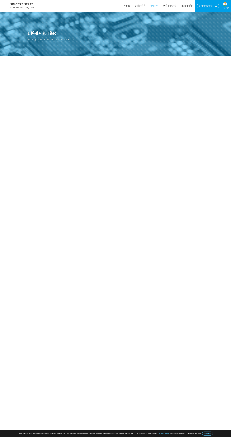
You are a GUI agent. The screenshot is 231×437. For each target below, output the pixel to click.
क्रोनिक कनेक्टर (31, 91)
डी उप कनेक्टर (30, 79)
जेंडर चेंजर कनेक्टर (32, 114)
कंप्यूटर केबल (30, 125)
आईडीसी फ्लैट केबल (33, 131)
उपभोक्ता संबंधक (32, 74)
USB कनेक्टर (30, 85)
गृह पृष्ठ (127, 6)
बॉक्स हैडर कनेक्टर (32, 108)
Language (225, 7)
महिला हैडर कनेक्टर (52, 59)
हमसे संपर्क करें (169, 6)
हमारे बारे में (140, 6)
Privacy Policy (164, 433)
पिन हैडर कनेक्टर (31, 97)
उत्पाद (154, 6)
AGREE (207, 433)
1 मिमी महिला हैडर (69, 59)
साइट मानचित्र (187, 6)
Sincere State (22, 6)
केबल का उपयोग (31, 120)
